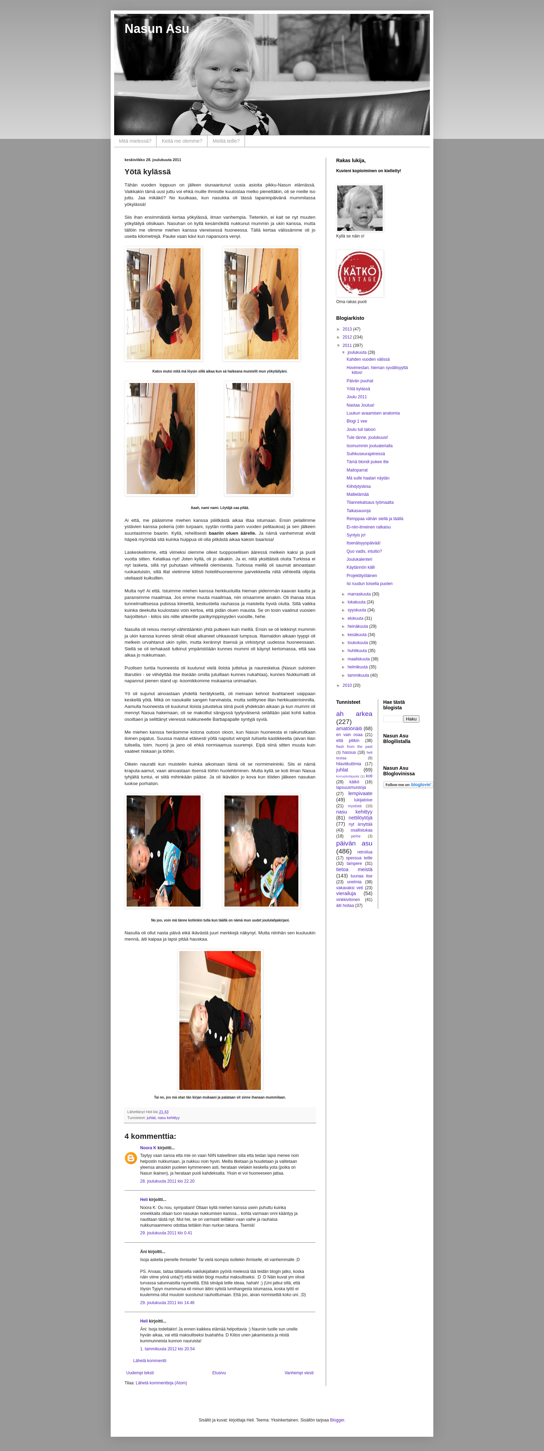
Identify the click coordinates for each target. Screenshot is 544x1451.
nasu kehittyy (169, 1118)
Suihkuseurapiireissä (366, 453)
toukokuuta (358, 642)
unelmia (354, 881)
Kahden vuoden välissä (368, 359)
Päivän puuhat (360, 380)
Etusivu (219, 1372)
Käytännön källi (361, 567)
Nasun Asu (157, 29)
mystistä (355, 806)
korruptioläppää (347, 776)
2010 (348, 685)
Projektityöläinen (362, 575)
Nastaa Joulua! (360, 405)
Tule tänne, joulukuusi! (367, 437)
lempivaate (360, 793)
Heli (144, 1199)
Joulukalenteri (359, 559)
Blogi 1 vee (357, 421)
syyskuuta (357, 610)
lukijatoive (363, 800)
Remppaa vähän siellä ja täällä (375, 518)
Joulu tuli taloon (361, 429)
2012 (348, 337)
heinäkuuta (358, 626)
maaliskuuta (359, 659)
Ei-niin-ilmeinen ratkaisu (369, 527)
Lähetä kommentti (149, 1360)
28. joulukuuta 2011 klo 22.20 (167, 1181)
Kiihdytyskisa (359, 486)
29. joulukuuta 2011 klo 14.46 (167, 1302)
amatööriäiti (349, 728)
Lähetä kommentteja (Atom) (161, 1383)
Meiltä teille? (226, 141)
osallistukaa (362, 830)
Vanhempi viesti (299, 1372)
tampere (354, 863)
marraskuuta (360, 594)
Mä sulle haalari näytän (368, 478)
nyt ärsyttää (360, 824)
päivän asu (354, 843)
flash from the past (354, 746)
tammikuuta (359, 675)
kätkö (354, 781)
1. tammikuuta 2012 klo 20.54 (167, 1348)
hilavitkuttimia (348, 763)
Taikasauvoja (359, 510)
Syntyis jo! (356, 535)
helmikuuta (358, 667)
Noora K (148, 1147)
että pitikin (347, 740)
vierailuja (346, 893)
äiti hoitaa (345, 905)
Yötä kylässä (358, 388)
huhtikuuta (358, 650)
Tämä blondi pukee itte (368, 461)
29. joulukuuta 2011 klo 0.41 (166, 1233)
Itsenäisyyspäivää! (364, 543)
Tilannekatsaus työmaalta (370, 502)
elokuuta (356, 618)
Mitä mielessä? (135, 141)
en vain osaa (349, 734)
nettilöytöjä (361, 817)
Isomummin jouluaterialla (370, 445)
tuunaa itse (362, 876)
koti (369, 776)
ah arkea (354, 713)
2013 (348, 329)
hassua (349, 752)
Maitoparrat (357, 470)
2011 (348, 345)
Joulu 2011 (357, 396)
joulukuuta (358, 352)
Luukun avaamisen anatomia (373, 413)
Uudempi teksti (140, 1372)
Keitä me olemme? (182, 141)
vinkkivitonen (348, 899)
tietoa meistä (354, 869)
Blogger (337, 1420)
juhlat (151, 1118)
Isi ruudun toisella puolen (370, 583)
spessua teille (359, 858)
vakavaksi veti (349, 887)
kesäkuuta (358, 634)
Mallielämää (358, 494)
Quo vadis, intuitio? (364, 551)
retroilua (364, 852)
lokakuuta (357, 602)
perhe (356, 836)
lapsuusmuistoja (351, 787)
